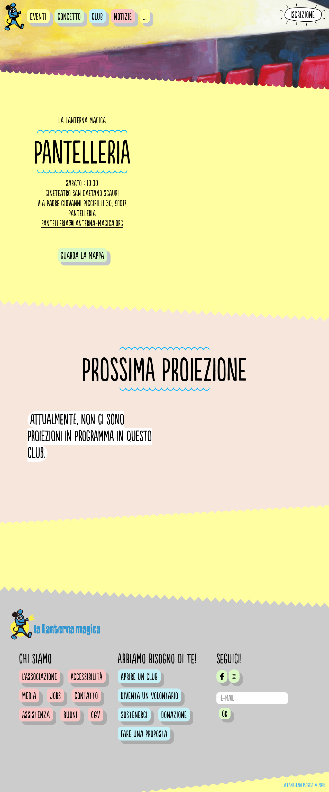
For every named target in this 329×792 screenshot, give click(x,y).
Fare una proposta (144, 734)
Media (29, 696)
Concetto (69, 17)
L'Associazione (39, 677)
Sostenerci (134, 715)
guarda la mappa (82, 256)
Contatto (86, 696)
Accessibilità (87, 677)
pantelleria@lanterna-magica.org (82, 224)
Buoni (70, 715)
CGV (95, 715)
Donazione (174, 715)
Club (97, 17)
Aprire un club (139, 677)
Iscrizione (302, 15)
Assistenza (36, 715)
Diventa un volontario (149, 696)
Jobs (55, 696)
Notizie (123, 17)
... (145, 17)
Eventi (38, 17)
